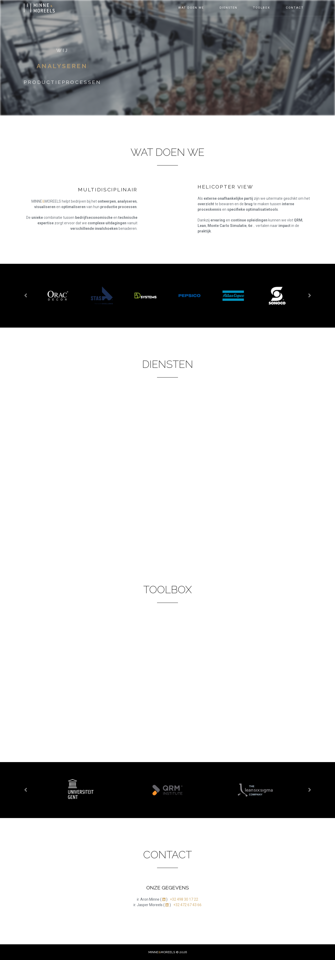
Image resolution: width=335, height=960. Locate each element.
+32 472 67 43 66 (187, 905)
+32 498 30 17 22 (184, 899)
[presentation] (25, 295)
